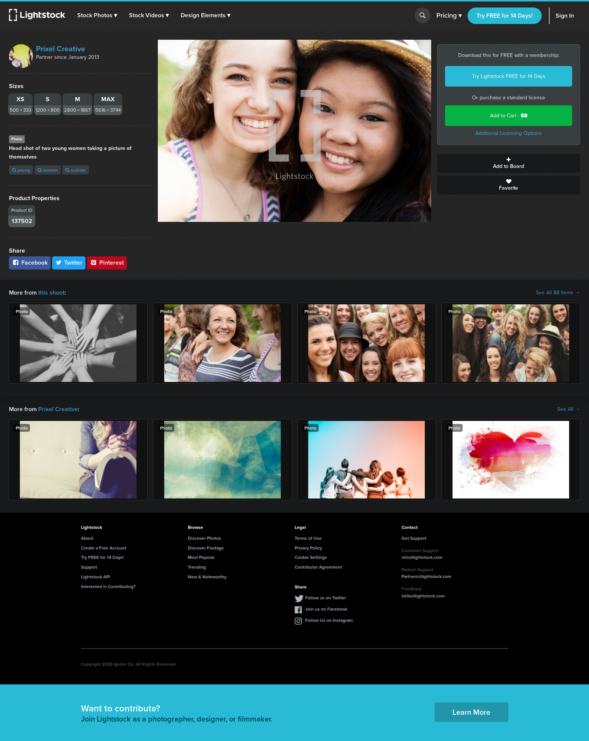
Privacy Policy (308, 548)
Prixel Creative (60, 48)
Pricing (449, 15)
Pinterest (107, 262)
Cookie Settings (311, 557)
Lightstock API (95, 576)
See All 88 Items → (558, 292)
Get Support (414, 538)
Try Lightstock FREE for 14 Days (509, 76)
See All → (568, 409)
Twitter (69, 262)
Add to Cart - (509, 116)
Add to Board (508, 163)
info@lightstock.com (422, 557)
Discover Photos (204, 538)
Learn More (471, 712)
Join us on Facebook (326, 609)
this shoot (51, 292)
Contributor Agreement (318, 567)
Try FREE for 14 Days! (505, 15)
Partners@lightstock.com (426, 576)
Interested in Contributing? (108, 586)
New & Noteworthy (207, 576)
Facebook (30, 262)
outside (75, 170)
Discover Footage (206, 548)
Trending (197, 567)
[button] (97, 15)
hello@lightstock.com (423, 596)
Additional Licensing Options (508, 133)
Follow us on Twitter (325, 597)
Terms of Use (308, 538)
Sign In (565, 15)
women (47, 170)
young (21, 170)
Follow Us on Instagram (329, 620)
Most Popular (201, 557)
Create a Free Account (103, 548)
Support (89, 567)
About (87, 538)
